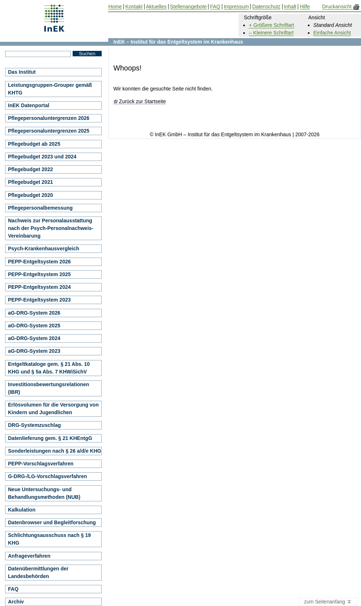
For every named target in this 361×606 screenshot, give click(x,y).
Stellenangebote (188, 6)
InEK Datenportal (28, 105)
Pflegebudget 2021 (30, 182)
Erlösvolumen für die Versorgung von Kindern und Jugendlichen (53, 408)
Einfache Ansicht (332, 33)
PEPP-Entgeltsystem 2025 (39, 274)
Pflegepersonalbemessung (40, 208)
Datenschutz (266, 6)
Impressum (236, 6)
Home (115, 6)
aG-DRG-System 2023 (34, 351)
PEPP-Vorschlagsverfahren (40, 463)
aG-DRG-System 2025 (34, 325)
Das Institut (22, 72)
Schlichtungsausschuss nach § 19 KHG (49, 539)
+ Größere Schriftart (271, 25)
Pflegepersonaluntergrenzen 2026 (48, 118)
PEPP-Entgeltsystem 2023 (39, 300)
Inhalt (290, 6)
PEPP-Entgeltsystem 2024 (39, 287)
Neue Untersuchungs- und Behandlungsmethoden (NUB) (44, 493)
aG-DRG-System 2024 (34, 338)
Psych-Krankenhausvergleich (43, 248)
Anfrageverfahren (29, 556)
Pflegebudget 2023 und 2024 (42, 156)
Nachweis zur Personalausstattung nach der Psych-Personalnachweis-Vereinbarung (50, 228)
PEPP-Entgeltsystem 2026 (39, 261)
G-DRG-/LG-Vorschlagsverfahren (47, 476)
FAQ (13, 589)
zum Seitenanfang (328, 602)
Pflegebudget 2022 (30, 169)
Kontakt (133, 6)
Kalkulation (21, 510)
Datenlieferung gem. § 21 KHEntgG (50, 438)
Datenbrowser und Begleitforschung (52, 522)
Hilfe (305, 6)
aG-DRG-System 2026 (34, 313)
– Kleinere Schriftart (271, 33)
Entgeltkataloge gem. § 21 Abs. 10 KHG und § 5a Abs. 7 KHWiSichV (49, 368)
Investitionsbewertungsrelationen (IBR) (48, 388)
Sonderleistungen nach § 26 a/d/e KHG (54, 451)
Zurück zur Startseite (142, 101)
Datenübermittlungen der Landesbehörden (38, 572)
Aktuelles (156, 6)
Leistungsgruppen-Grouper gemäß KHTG (50, 89)
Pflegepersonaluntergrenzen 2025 (48, 131)
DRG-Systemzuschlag (34, 425)
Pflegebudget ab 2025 (34, 144)
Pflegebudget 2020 (30, 195)
